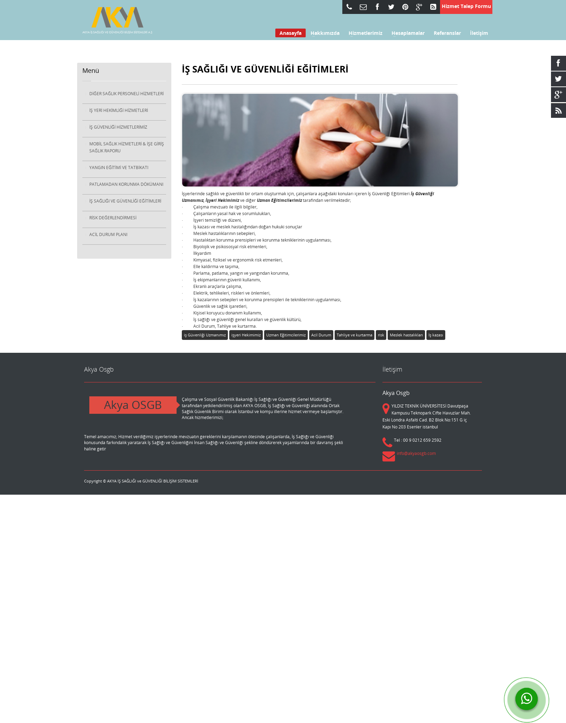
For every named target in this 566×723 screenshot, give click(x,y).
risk (381, 334)
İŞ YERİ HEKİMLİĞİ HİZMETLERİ (118, 110)
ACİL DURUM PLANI (108, 234)
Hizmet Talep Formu (466, 6)
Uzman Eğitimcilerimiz (286, 334)
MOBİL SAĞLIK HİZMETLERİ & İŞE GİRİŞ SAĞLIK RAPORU (126, 147)
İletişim (479, 33)
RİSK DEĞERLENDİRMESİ (112, 217)
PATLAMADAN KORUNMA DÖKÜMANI (126, 184)
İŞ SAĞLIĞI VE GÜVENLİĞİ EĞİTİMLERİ (125, 201)
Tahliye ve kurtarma (354, 334)
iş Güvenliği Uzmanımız (205, 334)
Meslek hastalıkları (406, 334)
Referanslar (447, 33)
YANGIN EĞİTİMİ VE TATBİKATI (118, 167)
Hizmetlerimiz (363, 33)
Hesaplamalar (406, 33)
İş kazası (436, 334)
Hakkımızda (323, 33)
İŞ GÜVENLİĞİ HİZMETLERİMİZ (118, 127)
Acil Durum (321, 334)
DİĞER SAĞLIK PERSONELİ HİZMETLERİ (126, 93)
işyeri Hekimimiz (246, 334)
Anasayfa (290, 33)
